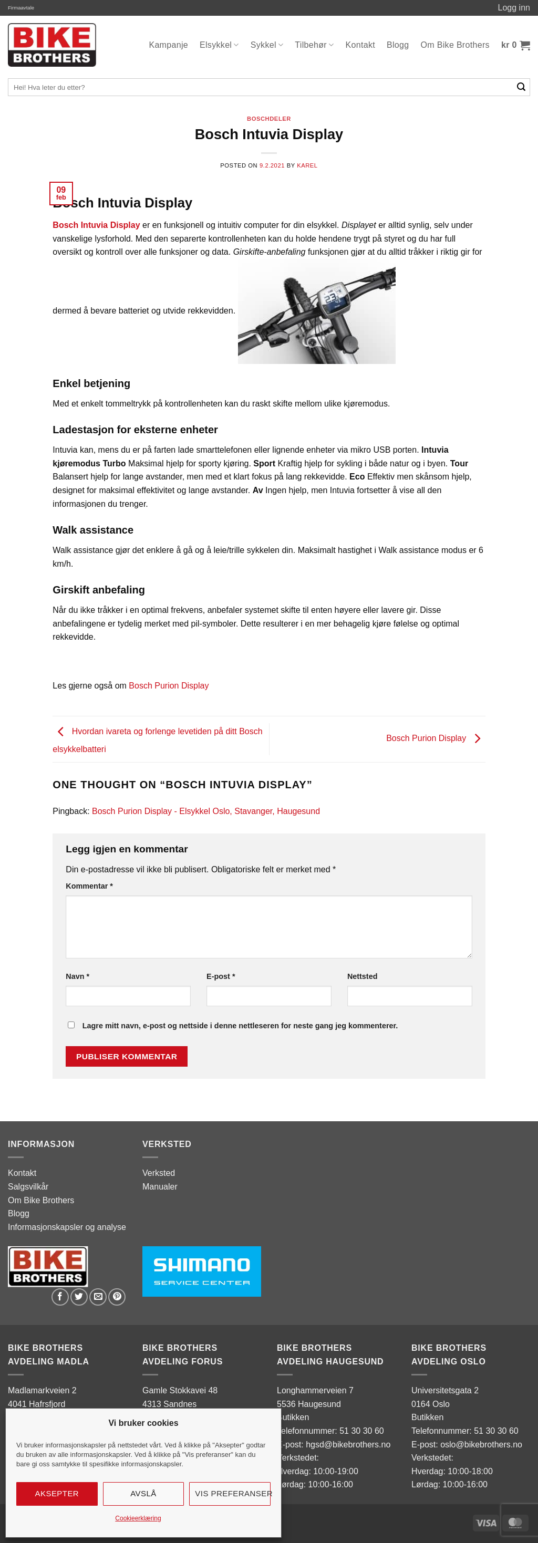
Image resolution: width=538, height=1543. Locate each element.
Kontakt (361, 44)
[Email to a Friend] (98, 1297)
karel (307, 165)
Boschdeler (269, 119)
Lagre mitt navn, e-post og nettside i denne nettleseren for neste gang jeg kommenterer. (240, 1025)
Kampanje (168, 44)
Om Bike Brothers (455, 44)
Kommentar (89, 886)
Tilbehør (314, 45)
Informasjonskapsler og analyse (67, 1227)
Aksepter (57, 1493)
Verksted (158, 1173)
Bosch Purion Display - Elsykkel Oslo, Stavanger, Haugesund (206, 811)
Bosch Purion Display (169, 685)
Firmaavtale (21, 8)
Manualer (160, 1186)
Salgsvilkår (28, 1186)
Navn (77, 976)
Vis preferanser (233, 1493)
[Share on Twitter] (79, 1297)
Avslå (143, 1493)
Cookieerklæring (138, 1518)
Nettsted (362, 976)
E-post (220, 976)
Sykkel (267, 45)
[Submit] (521, 87)
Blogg (398, 44)
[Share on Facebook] (60, 1297)
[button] (515, 45)
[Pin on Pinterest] (117, 1297)
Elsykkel (219, 45)
